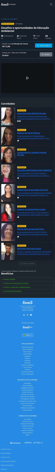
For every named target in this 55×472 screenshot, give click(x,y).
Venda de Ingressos (27, 390)
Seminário (27, 360)
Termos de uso (5, 457)
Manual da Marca (5, 453)
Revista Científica (27, 385)
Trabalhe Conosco (6, 449)
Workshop (28, 363)
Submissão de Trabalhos (27, 396)
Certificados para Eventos (27, 408)
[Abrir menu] (51, 4)
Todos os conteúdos (9, 19)
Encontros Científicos (27, 372)
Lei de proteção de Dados (8, 461)
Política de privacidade (7, 465)
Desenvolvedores (27, 433)
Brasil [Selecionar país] (27, 335)
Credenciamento (27, 410)
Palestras (27, 369)
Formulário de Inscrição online (27, 401)
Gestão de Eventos (27, 392)
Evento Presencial (27, 349)
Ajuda (27, 435)
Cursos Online (27, 367)
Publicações (27, 383)
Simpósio (27, 358)
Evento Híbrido (27, 354)
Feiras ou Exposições (27, 374)
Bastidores (4, 469)
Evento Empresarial (27, 347)
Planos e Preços (27, 428)
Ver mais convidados (27, 263)
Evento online (27, 352)
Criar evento (27, 419)
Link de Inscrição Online (27, 403)
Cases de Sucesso (27, 421)
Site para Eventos (27, 405)
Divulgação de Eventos (27, 388)
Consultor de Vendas (27, 426)
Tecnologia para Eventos (27, 399)
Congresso (27, 356)
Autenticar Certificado (27, 430)
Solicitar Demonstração (27, 424)
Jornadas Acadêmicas (27, 365)
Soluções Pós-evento (27, 394)
